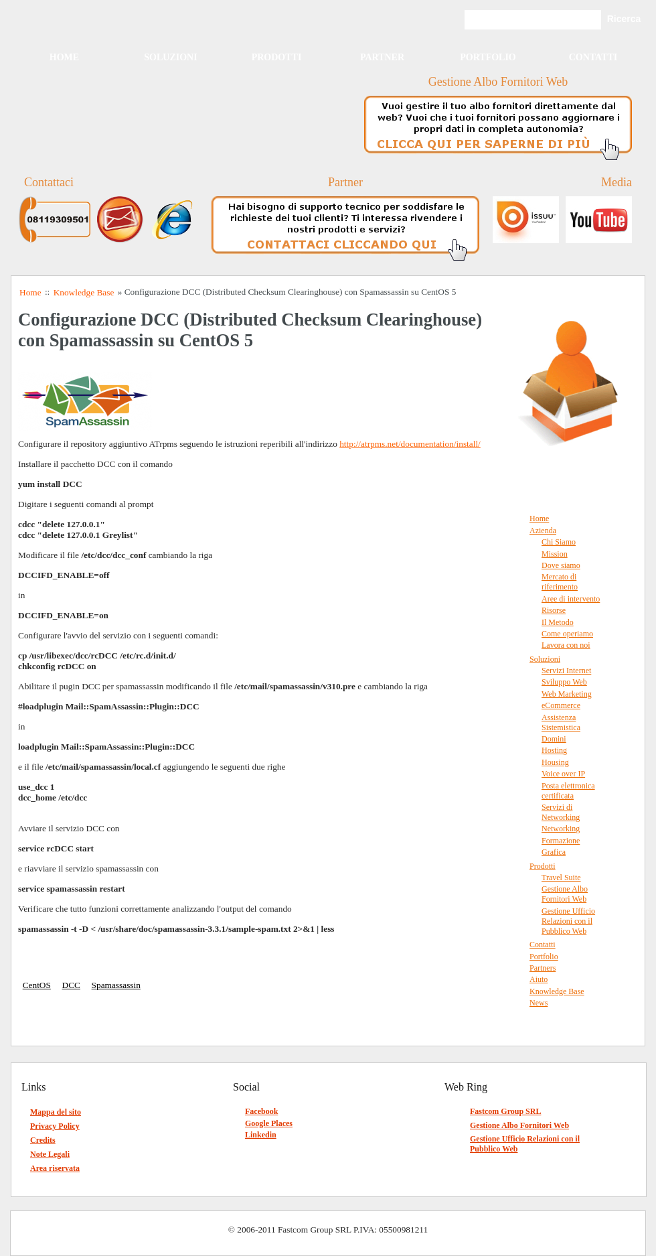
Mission (555, 554)
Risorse (554, 610)
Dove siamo (561, 565)
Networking (561, 828)
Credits (43, 1140)
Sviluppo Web (564, 682)
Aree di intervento (571, 599)
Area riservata (55, 1168)
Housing (555, 762)
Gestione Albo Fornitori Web (565, 894)
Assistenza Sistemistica (561, 722)
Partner (382, 57)
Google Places (269, 1123)
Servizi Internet (566, 670)
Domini (554, 739)
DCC (71, 985)
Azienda (542, 530)
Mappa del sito (55, 1112)
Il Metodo (558, 622)
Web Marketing (567, 694)
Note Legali (50, 1154)
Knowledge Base (556, 991)
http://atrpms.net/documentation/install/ (410, 444)
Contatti (593, 57)
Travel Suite (561, 877)
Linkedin (260, 1134)
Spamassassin (116, 985)
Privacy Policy (55, 1126)
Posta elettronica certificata (568, 790)
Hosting (554, 750)
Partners (542, 968)
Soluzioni (170, 57)
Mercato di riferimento (560, 581)
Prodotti (277, 57)
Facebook (261, 1111)
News (538, 1002)
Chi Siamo (559, 542)
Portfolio (488, 57)
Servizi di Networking (561, 812)
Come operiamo (567, 633)
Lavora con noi (566, 645)
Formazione (561, 840)
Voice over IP (563, 773)
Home (64, 57)
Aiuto (538, 979)
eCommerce (561, 705)
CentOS (37, 985)
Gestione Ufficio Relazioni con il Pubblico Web (568, 921)
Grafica (554, 852)
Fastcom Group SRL (505, 1111)
